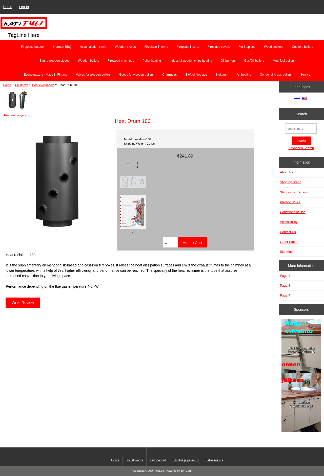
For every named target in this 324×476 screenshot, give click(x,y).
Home (7, 7)
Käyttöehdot (158, 460)
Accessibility (288, 222)
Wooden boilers (88, 60)
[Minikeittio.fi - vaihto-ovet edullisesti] (301, 376)
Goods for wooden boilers (136, 74)
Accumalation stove (93, 47)
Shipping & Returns (294, 192)
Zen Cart (185, 470)
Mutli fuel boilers (284, 60)
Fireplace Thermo (156, 47)
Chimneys (21, 84)
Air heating (244, 74)
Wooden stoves (125, 47)
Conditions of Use (293, 212)
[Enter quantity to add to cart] (170, 242)
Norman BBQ (62, 47)
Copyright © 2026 (143, 470)
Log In (24, 7)
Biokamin (222, 74)
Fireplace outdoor (33, 47)
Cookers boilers (302, 47)
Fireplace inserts (188, 47)
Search (301, 114)
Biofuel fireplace (196, 74)
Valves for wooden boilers (93, 74)
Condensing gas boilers (276, 74)
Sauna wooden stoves (54, 60)
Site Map (286, 252)
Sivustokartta (134, 460)
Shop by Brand (290, 182)
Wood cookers (273, 47)
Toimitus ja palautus (185, 460)
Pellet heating (152, 60)
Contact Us (288, 232)
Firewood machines (121, 60)
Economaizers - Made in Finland (45, 74)
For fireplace (246, 47)
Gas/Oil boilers (254, 60)
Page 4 (285, 295)
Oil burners (228, 60)
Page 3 (285, 285)
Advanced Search (301, 148)
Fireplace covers (219, 47)
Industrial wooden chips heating (191, 60)
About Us (286, 172)
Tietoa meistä (214, 460)
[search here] (301, 128)
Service (305, 74)
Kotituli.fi (159, 470)
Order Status (289, 242)
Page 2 (285, 276)
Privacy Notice (290, 202)
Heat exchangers (43, 84)
